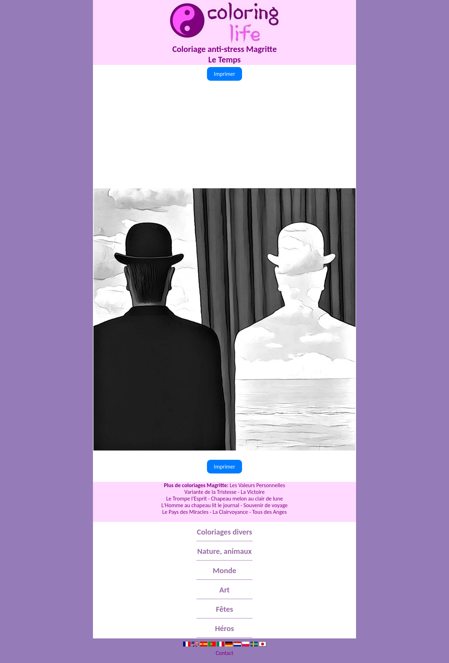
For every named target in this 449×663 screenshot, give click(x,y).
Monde (224, 570)
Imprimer (224, 74)
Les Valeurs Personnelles (257, 485)
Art (224, 590)
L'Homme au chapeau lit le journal (200, 505)
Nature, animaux (224, 551)
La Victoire (252, 492)
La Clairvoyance (230, 512)
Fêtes (224, 609)
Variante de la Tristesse (210, 492)
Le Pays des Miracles (185, 512)
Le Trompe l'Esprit (186, 498)
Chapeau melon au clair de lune (247, 498)
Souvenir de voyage (265, 505)
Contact (224, 653)
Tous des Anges (269, 512)
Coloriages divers (224, 532)
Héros (224, 628)
